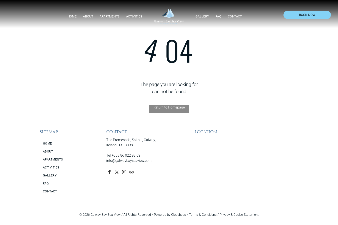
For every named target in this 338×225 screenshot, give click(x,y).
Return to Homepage (169, 107)
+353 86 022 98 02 (126, 155)
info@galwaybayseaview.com (129, 161)
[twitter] (117, 172)
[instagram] (124, 172)
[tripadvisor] (131, 172)
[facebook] (109, 172)
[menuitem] (72, 16)
